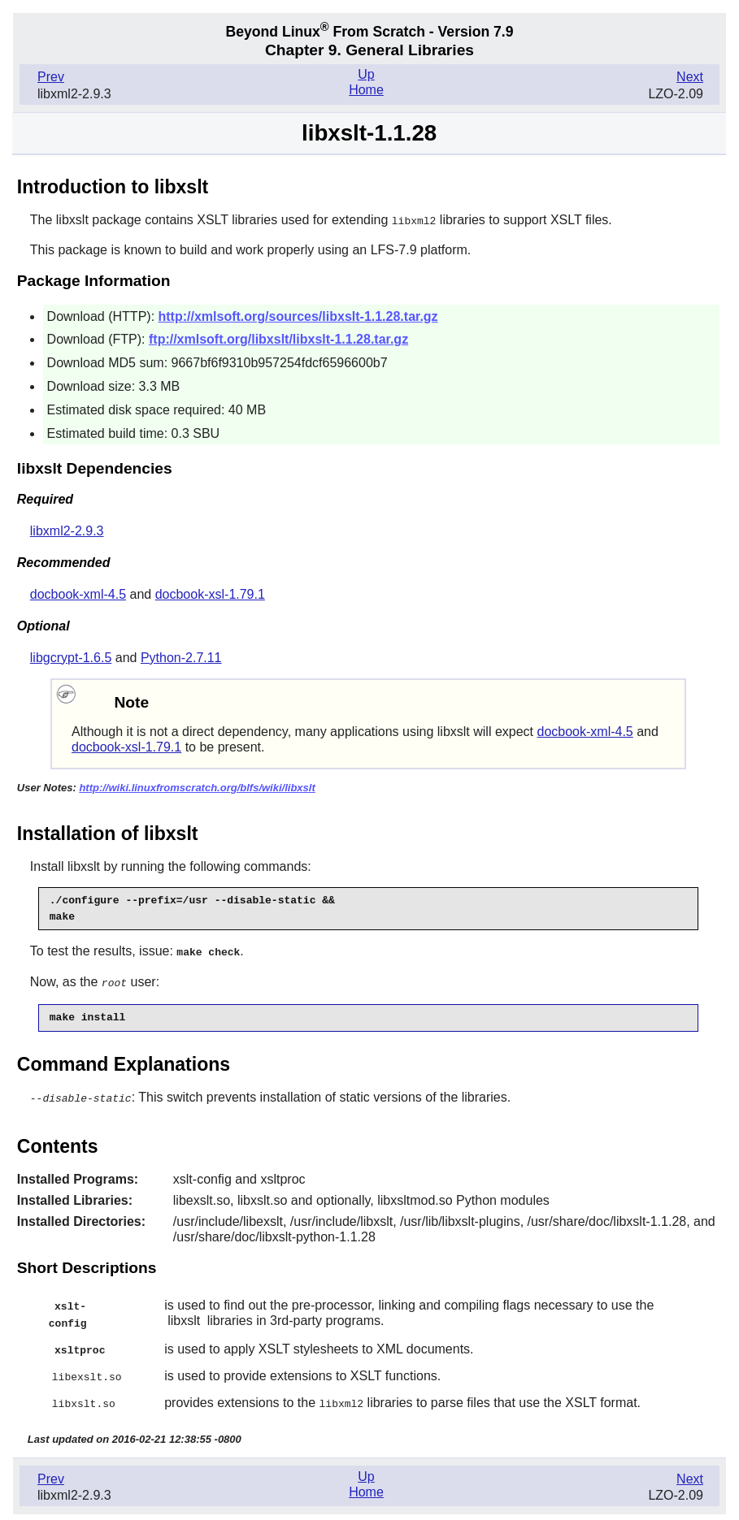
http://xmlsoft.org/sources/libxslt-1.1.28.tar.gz (298, 316)
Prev (50, 77)
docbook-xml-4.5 (78, 593)
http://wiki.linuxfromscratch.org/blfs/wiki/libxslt (197, 787)
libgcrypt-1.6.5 (71, 657)
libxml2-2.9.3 (67, 530)
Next (689, 77)
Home (366, 90)
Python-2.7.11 (181, 657)
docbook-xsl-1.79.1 (210, 593)
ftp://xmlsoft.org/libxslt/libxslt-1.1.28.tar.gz (278, 338)
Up (366, 74)
